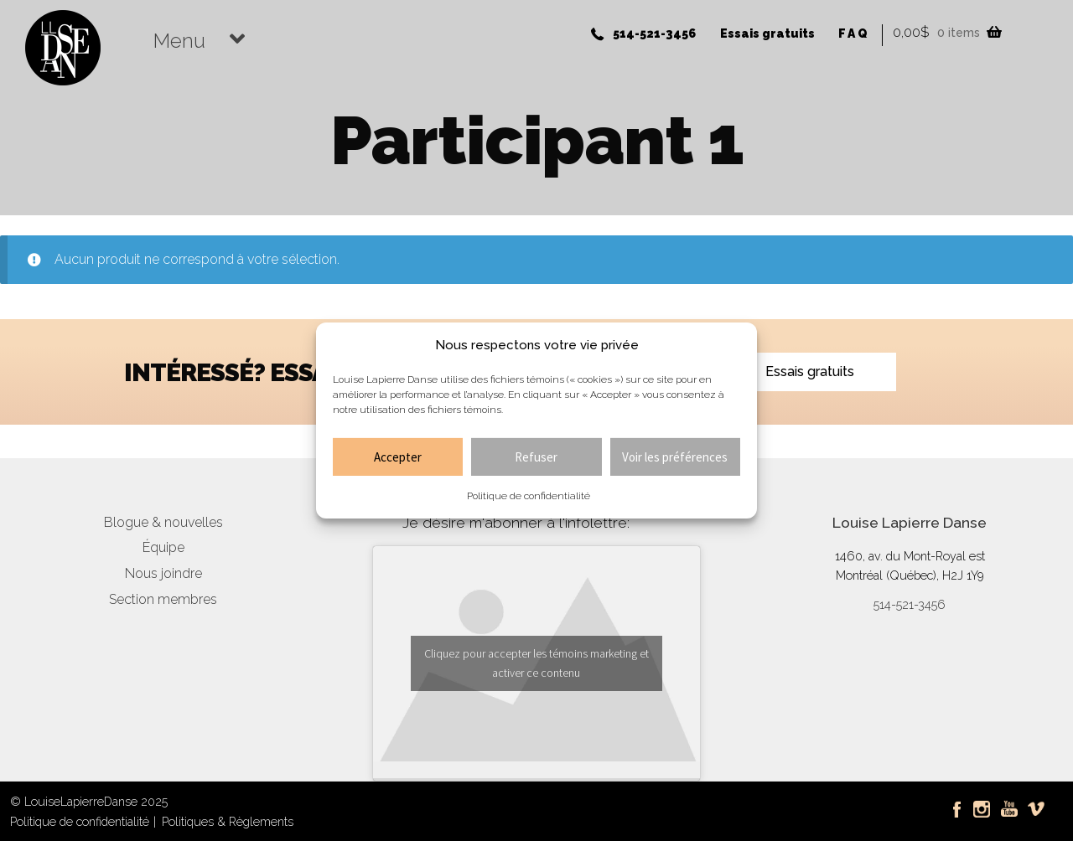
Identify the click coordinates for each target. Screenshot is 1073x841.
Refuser (536, 457)
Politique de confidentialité (528, 496)
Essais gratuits (767, 33)
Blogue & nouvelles (163, 522)
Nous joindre (163, 573)
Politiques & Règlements (227, 821)
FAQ (853, 33)
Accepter (398, 457)
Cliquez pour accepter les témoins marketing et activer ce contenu (536, 663)
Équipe (163, 547)
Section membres (163, 599)
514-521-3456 (654, 33)
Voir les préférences (675, 457)
